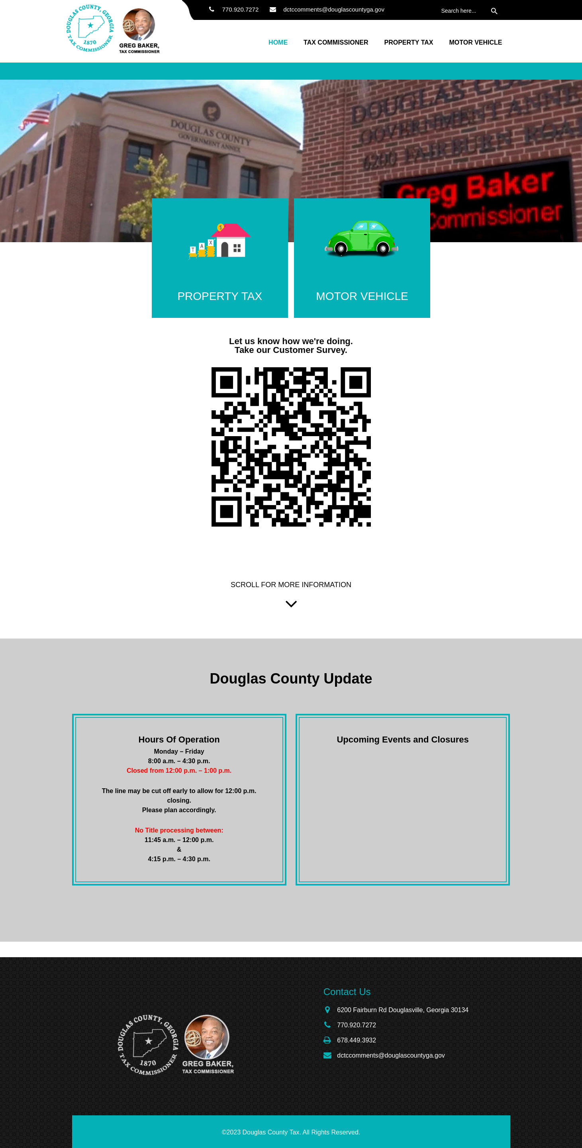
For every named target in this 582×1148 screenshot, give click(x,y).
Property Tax (408, 42)
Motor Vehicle (475, 42)
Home (278, 42)
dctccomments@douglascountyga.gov (333, 9)
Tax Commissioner (336, 42)
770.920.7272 (232, 10)
